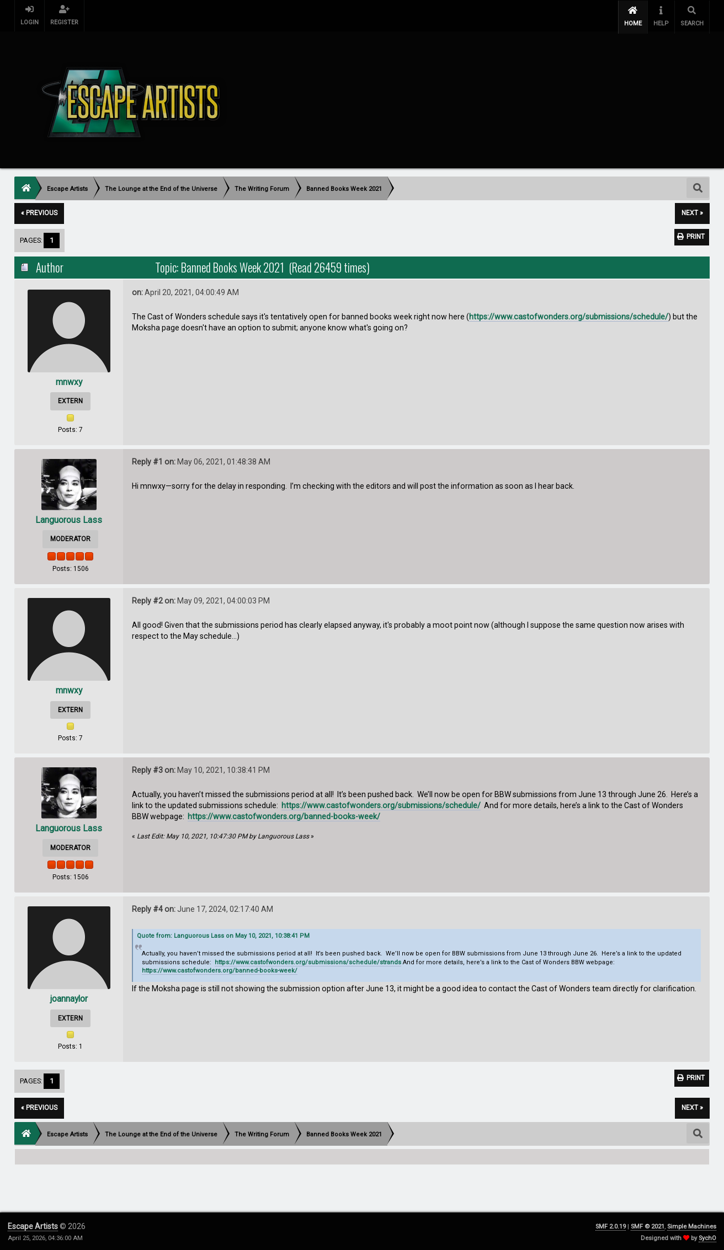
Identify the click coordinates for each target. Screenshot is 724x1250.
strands (390, 960)
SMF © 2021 (647, 1224)
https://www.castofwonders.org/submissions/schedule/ (568, 315)
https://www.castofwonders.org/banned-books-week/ (284, 814)
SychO (707, 1236)
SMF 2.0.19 (610, 1224)
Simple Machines (691, 1224)
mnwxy (68, 380)
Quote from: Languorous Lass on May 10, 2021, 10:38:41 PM (223, 933)
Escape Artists (33, 1224)
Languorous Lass (68, 518)
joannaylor (69, 997)
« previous (39, 211)
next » (692, 211)
